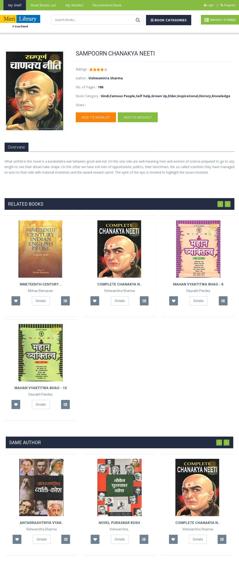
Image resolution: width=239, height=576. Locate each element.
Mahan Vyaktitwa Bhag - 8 (198, 284)
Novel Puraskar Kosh (119, 523)
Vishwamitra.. (119, 529)
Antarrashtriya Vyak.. (41, 523)
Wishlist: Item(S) (220, 20)
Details (41, 301)
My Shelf (14, 5)
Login (209, 5)
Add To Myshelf (138, 117)
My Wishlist (74, 5)
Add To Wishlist (96, 117)
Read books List (43, 5)
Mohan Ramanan (40, 291)
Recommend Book (107, 5)
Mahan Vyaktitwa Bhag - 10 (40, 388)
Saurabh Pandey (198, 291)
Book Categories (169, 20)
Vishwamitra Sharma (119, 291)
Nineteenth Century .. (41, 284)
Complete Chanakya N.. (119, 284)
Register (228, 5)
